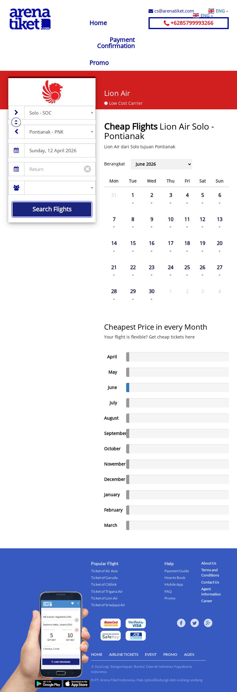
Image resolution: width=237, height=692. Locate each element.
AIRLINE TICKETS (123, 654)
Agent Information (211, 591)
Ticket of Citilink (104, 584)
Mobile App (173, 584)
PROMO (170, 654)
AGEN (189, 654)
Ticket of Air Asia (104, 571)
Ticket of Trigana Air (107, 591)
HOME (96, 654)
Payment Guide (176, 571)
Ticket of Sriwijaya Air (108, 605)
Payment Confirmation (116, 43)
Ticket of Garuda (104, 577)
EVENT (150, 654)
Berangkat (114, 164)
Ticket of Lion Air (104, 598)
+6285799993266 (188, 22)
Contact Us (210, 582)
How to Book (174, 577)
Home (98, 23)
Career (206, 601)
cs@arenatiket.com (171, 11)
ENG (222, 11)
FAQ (168, 591)
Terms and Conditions (210, 572)
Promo (99, 63)
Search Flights (52, 209)
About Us (208, 563)
